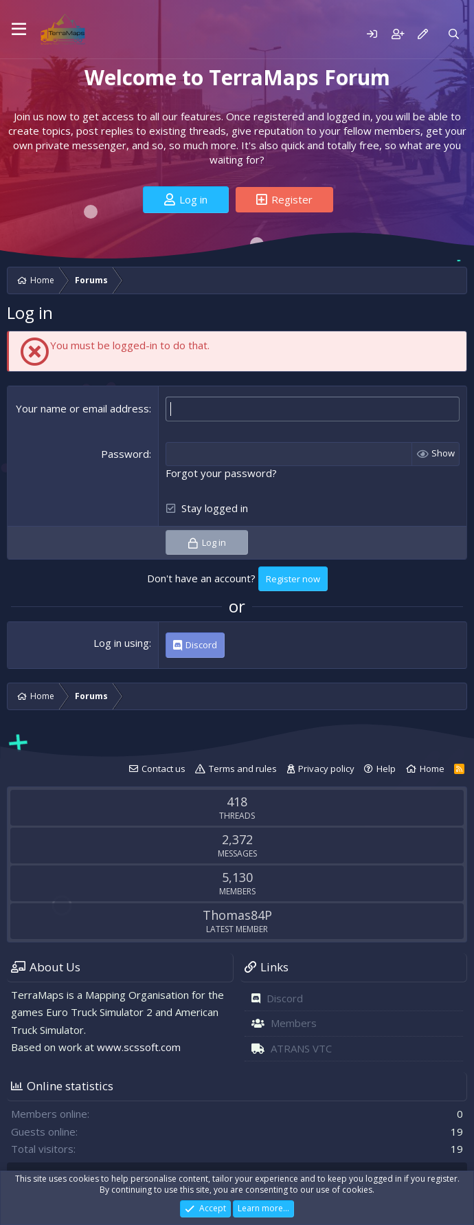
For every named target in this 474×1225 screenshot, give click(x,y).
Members (294, 1023)
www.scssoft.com (139, 1047)
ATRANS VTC (301, 1048)
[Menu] (19, 29)
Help (386, 768)
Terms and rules (243, 768)
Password (125, 453)
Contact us (163, 768)
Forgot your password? (221, 472)
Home (432, 768)
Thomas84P (237, 914)
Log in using (121, 643)
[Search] (453, 34)
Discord (285, 997)
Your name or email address (82, 408)
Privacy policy (326, 768)
